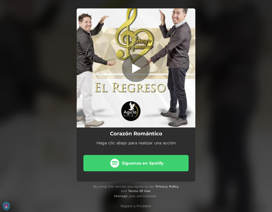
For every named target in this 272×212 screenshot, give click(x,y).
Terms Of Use (139, 191)
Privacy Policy (167, 186)
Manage (121, 196)
